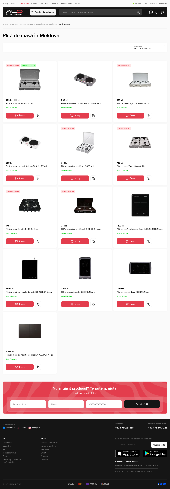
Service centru (66, 3)
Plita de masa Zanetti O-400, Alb (131, 166)
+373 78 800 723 (157, 427)
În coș (19, 115)
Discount (44, 456)
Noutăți (5, 3)
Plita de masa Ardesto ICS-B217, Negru (133, 292)
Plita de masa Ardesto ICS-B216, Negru (78, 292)
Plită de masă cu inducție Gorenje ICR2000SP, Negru (29, 292)
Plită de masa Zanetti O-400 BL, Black (22, 229)
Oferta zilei (24, 3)
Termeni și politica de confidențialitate (12, 461)
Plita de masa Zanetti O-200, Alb (20, 103)
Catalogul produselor (43, 12)
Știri (4, 449)
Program (153, 3)
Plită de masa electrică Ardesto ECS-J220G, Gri (81, 103)
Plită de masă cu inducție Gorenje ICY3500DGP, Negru (29, 355)
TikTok (21, 427)
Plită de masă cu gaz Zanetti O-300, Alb (134, 103)
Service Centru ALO (49, 442)
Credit (43, 453)
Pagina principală (10, 24)
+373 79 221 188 (141, 3)
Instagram (34, 427)
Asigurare (45, 449)
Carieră (34, 3)
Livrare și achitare (48, 446)
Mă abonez (159, 445)
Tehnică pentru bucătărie (46, 24)
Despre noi (44, 3)
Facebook (8, 427)
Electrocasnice (26, 24)
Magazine (7, 446)
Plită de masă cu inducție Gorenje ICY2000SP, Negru (140, 229)
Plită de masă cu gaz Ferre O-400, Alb (77, 166)
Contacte (54, 3)
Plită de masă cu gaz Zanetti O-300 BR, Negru (81, 229)
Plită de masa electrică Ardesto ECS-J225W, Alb (26, 166)
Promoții (14, 3)
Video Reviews (9, 453)
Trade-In (77, 3)
